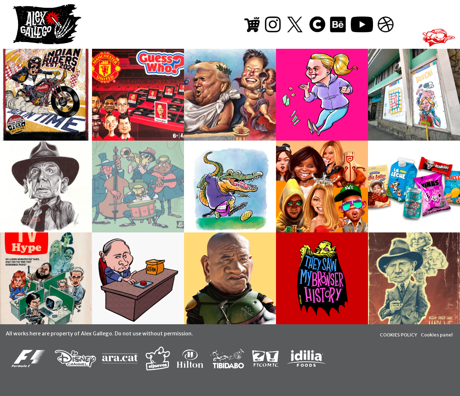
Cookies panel (437, 335)
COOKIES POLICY (398, 335)
